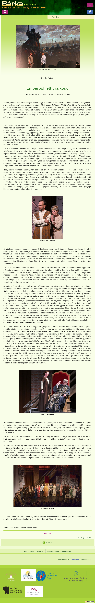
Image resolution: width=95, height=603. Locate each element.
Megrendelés (29, 551)
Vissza (49, 543)
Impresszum (66, 551)
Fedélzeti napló (53, 551)
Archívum (40, 551)
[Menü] (90, 5)
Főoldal (47, 534)
